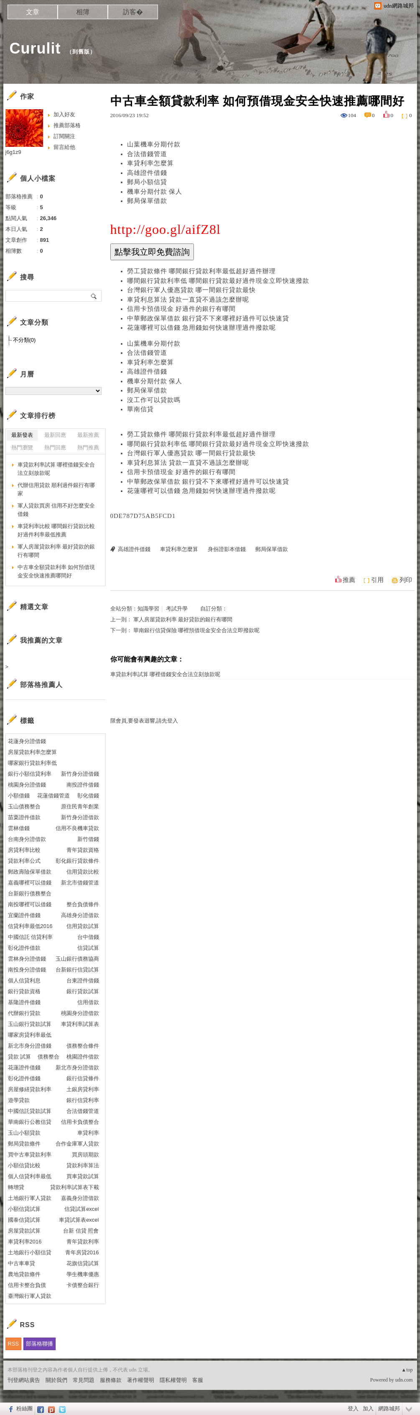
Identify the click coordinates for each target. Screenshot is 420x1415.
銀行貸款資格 (24, 991)
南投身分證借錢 (27, 969)
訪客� (133, 11)
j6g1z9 (13, 152)
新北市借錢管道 (80, 882)
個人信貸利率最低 (29, 1176)
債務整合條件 (82, 1046)
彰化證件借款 (24, 948)
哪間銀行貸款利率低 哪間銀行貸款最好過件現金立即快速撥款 (218, 280)
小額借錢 (19, 795)
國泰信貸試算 (24, 1220)
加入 (368, 1408)
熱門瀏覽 (22, 447)
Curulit (35, 48)
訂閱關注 (64, 136)
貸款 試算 (19, 1057)
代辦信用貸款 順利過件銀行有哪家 (56, 489)
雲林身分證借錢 (27, 959)
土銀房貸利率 (82, 1089)
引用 (377, 580)
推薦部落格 (67, 125)
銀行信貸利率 (82, 1100)
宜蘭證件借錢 (24, 915)
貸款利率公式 (24, 861)
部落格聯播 (39, 1344)
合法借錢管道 (147, 154)
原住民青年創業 (80, 806)
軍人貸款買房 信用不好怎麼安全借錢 (56, 509)
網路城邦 (389, 1408)
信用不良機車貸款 (77, 828)
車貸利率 (88, 1133)
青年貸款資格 (82, 850)
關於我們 (56, 1380)
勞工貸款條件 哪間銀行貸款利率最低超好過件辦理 (201, 271)
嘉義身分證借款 (80, 1198)
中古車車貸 (21, 1263)
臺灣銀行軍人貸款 (29, 1296)
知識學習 (148, 608)
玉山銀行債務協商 (77, 959)
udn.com (404, 1380)
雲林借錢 (19, 828)
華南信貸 (140, 409)
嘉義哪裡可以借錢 (29, 882)
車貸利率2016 (25, 1241)
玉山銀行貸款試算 (29, 1024)
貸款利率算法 (82, 1165)
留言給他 (64, 147)
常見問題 (83, 1380)
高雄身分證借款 (80, 915)
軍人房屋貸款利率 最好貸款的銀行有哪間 (182, 619)
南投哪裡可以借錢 (29, 904)
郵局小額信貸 (147, 182)
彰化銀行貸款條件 (77, 861)
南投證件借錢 (82, 785)
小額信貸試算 (24, 1209)
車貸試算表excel (79, 1220)
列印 (406, 580)
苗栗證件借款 (24, 817)
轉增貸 (16, 1187)
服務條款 (111, 1380)
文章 (32, 11)
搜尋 (94, 296)
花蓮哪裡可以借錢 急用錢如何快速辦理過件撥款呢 (201, 327)
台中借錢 (88, 937)
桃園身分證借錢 (27, 785)
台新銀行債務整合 (29, 893)
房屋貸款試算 (24, 1231)
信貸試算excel (81, 1209)
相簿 (82, 11)
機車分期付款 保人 (155, 191)
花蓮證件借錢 (24, 1067)
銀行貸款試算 (82, 991)
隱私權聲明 (173, 1380)
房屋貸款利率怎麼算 (32, 752)
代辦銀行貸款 (24, 1013)
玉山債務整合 (24, 806)
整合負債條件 (82, 904)
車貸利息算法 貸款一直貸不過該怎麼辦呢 (188, 299)
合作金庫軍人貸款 (77, 1144)
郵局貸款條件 (24, 1144)
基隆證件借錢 (24, 1002)
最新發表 (22, 435)
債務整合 (48, 1057)
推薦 (349, 580)
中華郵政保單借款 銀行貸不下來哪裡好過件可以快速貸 (208, 318)
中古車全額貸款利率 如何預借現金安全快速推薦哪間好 (56, 571)
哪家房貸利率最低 (29, 1035)
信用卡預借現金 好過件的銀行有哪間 (181, 308)
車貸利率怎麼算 (150, 163)
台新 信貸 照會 (81, 1231)
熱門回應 (55, 447)
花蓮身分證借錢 (27, 741)
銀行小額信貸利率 (29, 774)
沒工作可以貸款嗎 (154, 400)
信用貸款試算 (82, 926)
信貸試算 (88, 948)
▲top (406, 1370)
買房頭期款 (85, 1154)
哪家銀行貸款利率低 (32, 763)
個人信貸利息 (24, 980)
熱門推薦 (88, 447)
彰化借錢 (88, 795)
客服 (197, 1380)
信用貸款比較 (82, 872)
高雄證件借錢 (147, 172)
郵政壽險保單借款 (29, 872)
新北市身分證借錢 (29, 1046)
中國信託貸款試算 (29, 1111)
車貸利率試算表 (80, 1024)
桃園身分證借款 (80, 1013)
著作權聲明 (140, 1380)
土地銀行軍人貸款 (29, 1198)
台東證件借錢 (82, 980)
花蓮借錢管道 (53, 795)
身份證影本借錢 (227, 549)
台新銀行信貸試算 (77, 969)
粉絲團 (24, 1408)
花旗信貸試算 (82, 1263)
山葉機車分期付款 (154, 144)
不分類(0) (24, 340)
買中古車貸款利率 (29, 1154)
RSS (13, 1344)
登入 (353, 1408)
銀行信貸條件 (82, 1078)
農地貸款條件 (24, 1274)
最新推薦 (88, 435)
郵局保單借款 (147, 200)
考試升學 (177, 608)
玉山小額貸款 (24, 1133)
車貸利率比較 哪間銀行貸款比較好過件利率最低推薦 (56, 530)
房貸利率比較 (24, 850)
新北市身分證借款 (77, 1067)
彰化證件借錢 (24, 1078)
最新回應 (55, 435)
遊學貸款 (19, 1100)
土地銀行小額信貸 (29, 1252)
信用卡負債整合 (80, 1122)
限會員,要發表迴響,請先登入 (144, 721)
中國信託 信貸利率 (30, 937)
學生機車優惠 (82, 1274)
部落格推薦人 (41, 684)
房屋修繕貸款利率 (29, 1089)
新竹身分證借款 (80, 817)
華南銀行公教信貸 (29, 1122)
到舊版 (81, 52)
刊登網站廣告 (24, 1380)
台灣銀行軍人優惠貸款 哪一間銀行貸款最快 (191, 290)
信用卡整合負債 (27, 1285)
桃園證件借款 (82, 1057)
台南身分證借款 (27, 839)
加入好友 (64, 114)
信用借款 (88, 1002)
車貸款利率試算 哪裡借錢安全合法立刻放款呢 (165, 674)
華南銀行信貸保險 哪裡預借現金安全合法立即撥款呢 (196, 630)
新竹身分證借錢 (80, 774)
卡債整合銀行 (82, 1285)
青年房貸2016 (82, 1252)
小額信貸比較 (24, 1165)
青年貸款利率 (82, 1241)
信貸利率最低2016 (30, 926)
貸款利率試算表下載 (74, 1187)
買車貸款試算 (82, 1176)
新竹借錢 (88, 839)
